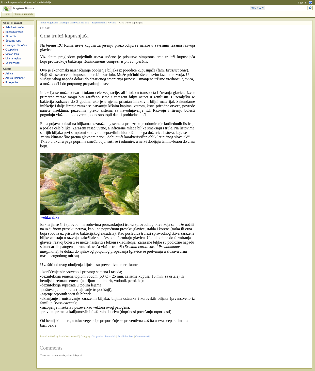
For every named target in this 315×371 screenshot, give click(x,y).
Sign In (302, 2)
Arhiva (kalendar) (15, 77)
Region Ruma (23, 8)
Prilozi (112, 22)
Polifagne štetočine (16, 45)
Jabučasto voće (14, 27)
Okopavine (11, 49)
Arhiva (9, 73)
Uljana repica (13, 58)
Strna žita (10, 36)
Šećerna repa (13, 40)
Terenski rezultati (24, 14)
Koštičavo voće (14, 31)
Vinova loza (12, 54)
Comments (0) (142, 336)
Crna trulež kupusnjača (64, 36)
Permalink (110, 336)
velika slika (50, 217)
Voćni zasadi (12, 62)
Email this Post (126, 336)
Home (7, 14)
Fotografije (11, 82)
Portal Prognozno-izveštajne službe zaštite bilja (26, 2)
